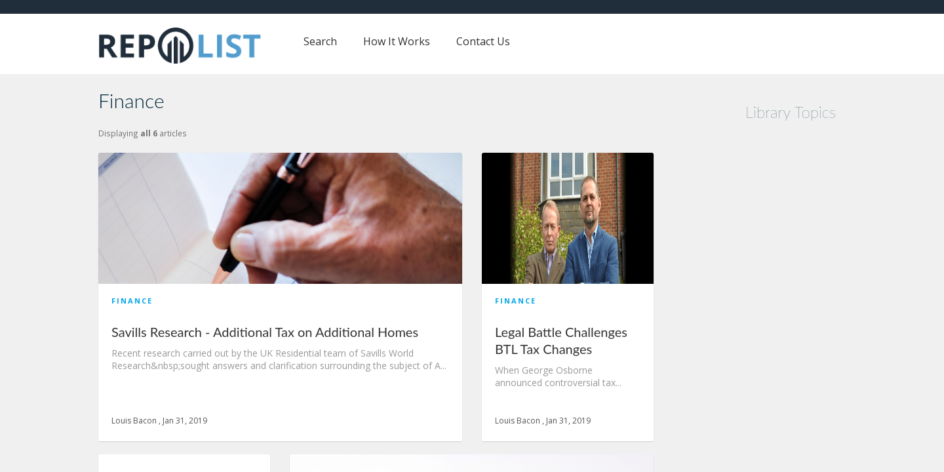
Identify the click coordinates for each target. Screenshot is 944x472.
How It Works (396, 41)
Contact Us (483, 41)
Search (320, 41)
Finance (132, 300)
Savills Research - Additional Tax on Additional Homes (264, 332)
